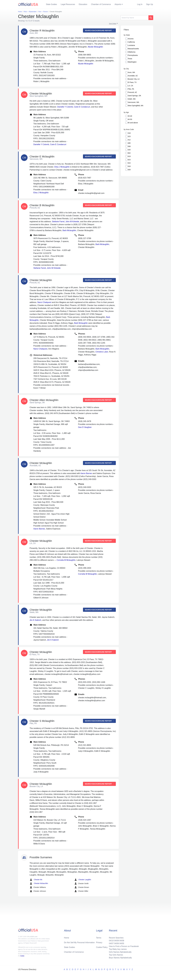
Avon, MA (131, 72)
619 (129, 156)
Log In (139, 4)
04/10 (111, 941)
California (131, 42)
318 (129, 133)
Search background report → (99, 30)
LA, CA (130, 86)
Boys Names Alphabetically (120, 958)
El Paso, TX (132, 82)
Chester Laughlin (82, 879)
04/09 (116, 941)
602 (129, 153)
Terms (98, 938)
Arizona (130, 39)
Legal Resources (68, 4)
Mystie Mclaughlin (95, 47)
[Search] (134, 17)
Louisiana (131, 45)
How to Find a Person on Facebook (124, 946)
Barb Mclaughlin (69, 230)
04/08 (121, 941)
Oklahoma (131, 52)
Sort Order (112, 23)
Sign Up (149, 4)
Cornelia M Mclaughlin (66, 560)
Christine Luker (101, 352)
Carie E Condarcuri (82, 107)
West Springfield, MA (135, 106)
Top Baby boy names (118, 949)
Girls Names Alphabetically (120, 952)
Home (66, 938)
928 (129, 170)
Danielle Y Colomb (65, 107)
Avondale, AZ (133, 76)
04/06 (116, 943)
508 (129, 146)
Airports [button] (118, 4)
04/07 (111, 943)
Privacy (99, 942)
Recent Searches (116, 938)
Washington (132, 62)
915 (129, 163)
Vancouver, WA (133, 102)
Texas (130, 59)
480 (129, 143)
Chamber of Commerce (101, 4)
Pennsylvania (133, 55)
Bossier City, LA (134, 79)
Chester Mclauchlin (39, 883)
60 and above (133, 123)
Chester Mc (36, 879)
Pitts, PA (131, 89)
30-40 (130, 116)
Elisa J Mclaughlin (62, 167)
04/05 (121, 943)
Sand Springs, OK (134, 96)
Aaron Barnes (86, 473)
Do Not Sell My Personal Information (79, 942)
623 (129, 160)
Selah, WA (132, 99)
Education (83, 4)
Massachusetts (133, 49)
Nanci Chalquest (44, 302)
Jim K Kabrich (35, 620)
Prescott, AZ (132, 92)
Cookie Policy (102, 947)
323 (129, 136)
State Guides (51, 4)
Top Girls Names (116, 955)
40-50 (130, 119)
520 (129, 150)
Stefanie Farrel (58, 222)
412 (129, 140)
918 (129, 166)
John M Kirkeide (72, 222)
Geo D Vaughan (85, 427)
